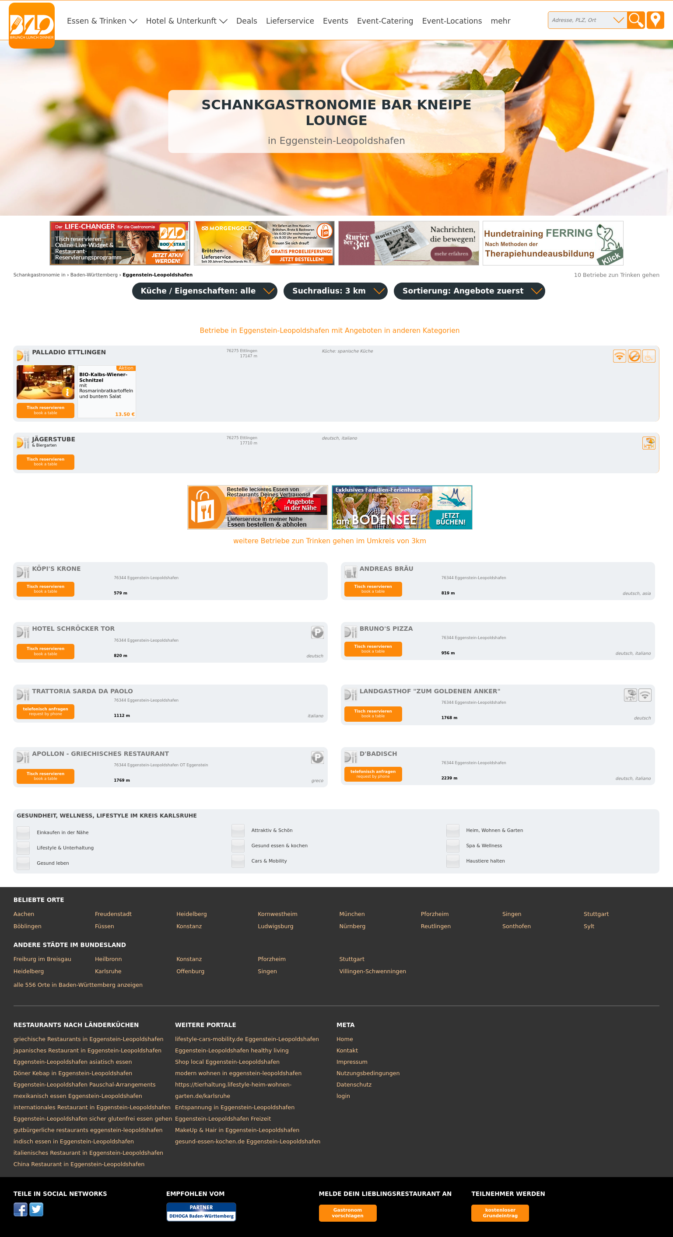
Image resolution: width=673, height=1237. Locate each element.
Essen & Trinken (96, 21)
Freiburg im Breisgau (42, 959)
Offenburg (190, 971)
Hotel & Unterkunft (181, 21)
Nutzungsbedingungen (368, 1073)
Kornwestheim (278, 914)
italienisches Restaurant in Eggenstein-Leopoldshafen (88, 1153)
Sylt (589, 926)
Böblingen (28, 926)
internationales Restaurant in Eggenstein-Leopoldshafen (92, 1107)
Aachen (24, 914)
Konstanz (189, 926)
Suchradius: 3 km (329, 291)
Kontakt (347, 1050)
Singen (512, 914)
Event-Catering (385, 21)
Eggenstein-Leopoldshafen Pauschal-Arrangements (85, 1084)
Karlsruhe (108, 971)
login (343, 1096)
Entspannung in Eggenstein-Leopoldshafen (234, 1107)
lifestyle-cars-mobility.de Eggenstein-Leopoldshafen (247, 1039)
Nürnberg (353, 926)
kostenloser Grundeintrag (500, 1212)
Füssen (104, 926)
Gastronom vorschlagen (348, 1212)
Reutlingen (436, 926)
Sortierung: (463, 291)
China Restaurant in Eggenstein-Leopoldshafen (79, 1164)
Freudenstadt (113, 914)
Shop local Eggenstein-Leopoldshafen (227, 1062)
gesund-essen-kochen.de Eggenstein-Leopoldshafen (248, 1141)
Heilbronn (108, 959)
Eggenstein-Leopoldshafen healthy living (232, 1050)
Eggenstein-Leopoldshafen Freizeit (223, 1118)
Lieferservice (290, 21)
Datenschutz (354, 1084)
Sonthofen (516, 926)
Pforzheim (435, 914)
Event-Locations (452, 21)
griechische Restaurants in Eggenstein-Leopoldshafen (89, 1039)
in (40, 275)
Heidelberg (191, 914)
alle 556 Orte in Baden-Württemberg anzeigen (78, 985)
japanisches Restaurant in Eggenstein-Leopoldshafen (87, 1050)
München (352, 914)
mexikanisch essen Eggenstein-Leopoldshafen (78, 1096)
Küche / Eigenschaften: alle (198, 291)
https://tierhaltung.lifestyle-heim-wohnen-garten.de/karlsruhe (233, 1090)
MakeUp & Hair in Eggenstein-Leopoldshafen (237, 1130)
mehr (501, 21)
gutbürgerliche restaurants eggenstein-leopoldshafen (88, 1130)
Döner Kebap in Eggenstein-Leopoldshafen (73, 1073)
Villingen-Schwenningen (373, 971)
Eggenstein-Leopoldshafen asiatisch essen (73, 1062)
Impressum (352, 1062)
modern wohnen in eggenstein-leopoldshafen (238, 1073)
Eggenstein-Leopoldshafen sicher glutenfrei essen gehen (93, 1118)
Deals (246, 21)
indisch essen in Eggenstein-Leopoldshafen (74, 1141)
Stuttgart (596, 914)
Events (335, 21)
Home (344, 1039)
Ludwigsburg (275, 926)
